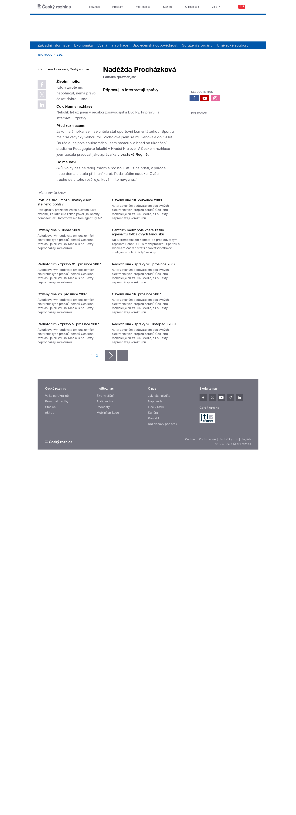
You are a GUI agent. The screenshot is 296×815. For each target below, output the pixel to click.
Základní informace (54, 45)
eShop (49, 650)
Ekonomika (83, 45)
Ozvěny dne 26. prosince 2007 (62, 493)
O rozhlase (192, 6)
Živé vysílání (105, 633)
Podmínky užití (229, 676)
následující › (110, 593)
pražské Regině (134, 200)
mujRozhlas (143, 6)
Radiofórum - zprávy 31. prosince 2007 (69, 425)
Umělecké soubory (232, 45)
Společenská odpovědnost (155, 45)
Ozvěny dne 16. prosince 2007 (136, 493)
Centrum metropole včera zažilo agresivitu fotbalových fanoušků (138, 354)
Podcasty (103, 644)
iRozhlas (94, 6)
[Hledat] (253, 7)
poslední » (122, 593)
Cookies (190, 676)
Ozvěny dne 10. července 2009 (137, 284)
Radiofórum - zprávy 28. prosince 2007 (144, 425)
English (246, 676)
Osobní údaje (207, 676)
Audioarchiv (105, 638)
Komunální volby (56, 638)
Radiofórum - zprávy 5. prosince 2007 (68, 561)
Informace (45, 54)
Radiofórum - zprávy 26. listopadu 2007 (144, 561)
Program (117, 6)
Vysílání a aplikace (112, 45)
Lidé (59, 54)
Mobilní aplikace (108, 650)
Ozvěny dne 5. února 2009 (59, 352)
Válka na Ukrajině (57, 633)
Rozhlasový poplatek (162, 661)
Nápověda (155, 638)
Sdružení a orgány (197, 45)
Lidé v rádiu (156, 644)
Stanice (168, 6)
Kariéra (153, 650)
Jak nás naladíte (159, 633)
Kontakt (153, 655)
